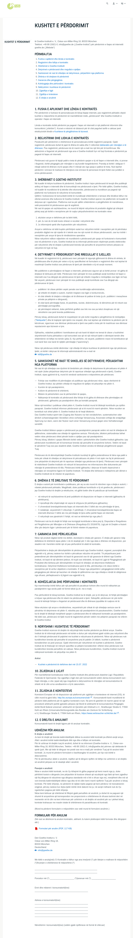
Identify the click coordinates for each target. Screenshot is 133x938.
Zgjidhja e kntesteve (48, 94)
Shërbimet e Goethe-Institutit (51, 66)
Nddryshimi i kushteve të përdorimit (54, 87)
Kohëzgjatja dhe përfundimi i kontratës (55, 84)
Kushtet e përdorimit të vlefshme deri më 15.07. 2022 (62, 664)
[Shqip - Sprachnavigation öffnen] (123, 3)
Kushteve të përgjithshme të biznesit (71, 131)
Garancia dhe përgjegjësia (50, 80)
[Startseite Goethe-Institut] (13, 6)
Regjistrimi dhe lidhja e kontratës (53, 62)
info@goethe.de (45, 850)
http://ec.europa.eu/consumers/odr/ (74, 698)
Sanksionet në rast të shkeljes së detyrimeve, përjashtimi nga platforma (71, 73)
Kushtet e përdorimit (17, 41)
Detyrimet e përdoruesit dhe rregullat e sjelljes (59, 69)
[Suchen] (107, 3)
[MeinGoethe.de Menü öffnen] (115, 3)
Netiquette (41, 320)
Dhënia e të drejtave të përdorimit (53, 77)
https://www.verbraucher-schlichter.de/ (99, 713)
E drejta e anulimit (47, 98)
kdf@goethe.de (45, 354)
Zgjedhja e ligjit (46, 91)
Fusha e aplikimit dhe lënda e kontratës (56, 59)
